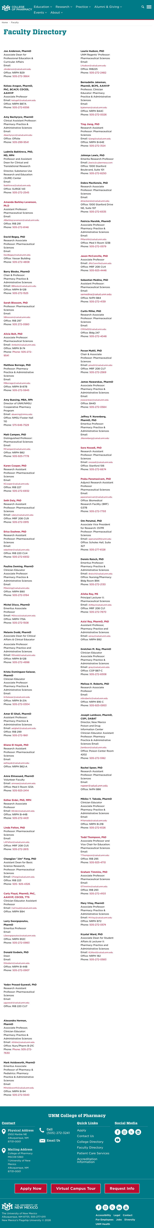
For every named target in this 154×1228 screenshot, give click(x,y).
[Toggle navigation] (149, 7)
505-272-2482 (97, 72)
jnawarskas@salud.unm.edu (95, 400)
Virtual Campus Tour (76, 1188)
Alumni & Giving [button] (108, 7)
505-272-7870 (97, 612)
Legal (117, 1215)
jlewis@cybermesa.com (100, 162)
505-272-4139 (97, 301)
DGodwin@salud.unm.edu (16, 963)
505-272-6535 (97, 211)
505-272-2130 (97, 584)
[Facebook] (118, 1132)
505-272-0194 (20, 595)
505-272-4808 (21, 262)
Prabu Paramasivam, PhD (96, 479)
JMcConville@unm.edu (99, 263)
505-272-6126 (97, 827)
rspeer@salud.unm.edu (94, 785)
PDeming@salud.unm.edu (16, 588)
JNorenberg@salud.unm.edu (95, 438)
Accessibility (103, 1215)
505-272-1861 (20, 735)
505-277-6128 (97, 549)
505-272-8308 (97, 674)
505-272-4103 (97, 893)
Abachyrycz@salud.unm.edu (18, 135)
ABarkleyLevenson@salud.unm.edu (21, 220)
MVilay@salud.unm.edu (100, 917)
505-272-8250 (97, 173)
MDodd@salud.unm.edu (23, 655)
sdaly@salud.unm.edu (22, 515)
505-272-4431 (20, 818)
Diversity (129, 1219)
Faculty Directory (90, 1147)
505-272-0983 (20, 942)
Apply (81, 1130)
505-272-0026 (98, 114)
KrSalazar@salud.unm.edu (17, 697)
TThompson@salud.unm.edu (95, 855)
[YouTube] (118, 1140)
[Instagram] (124, 1132)
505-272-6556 (20, 107)
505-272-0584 (97, 407)
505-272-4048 (98, 336)
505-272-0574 (97, 924)
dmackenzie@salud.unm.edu (95, 201)
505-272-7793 (97, 511)
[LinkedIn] (138, 1132)
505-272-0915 (20, 522)
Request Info (122, 1188)
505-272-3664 (20, 76)
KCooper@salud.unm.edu (16, 484)
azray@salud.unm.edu (99, 636)
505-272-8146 (20, 227)
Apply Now (31, 1188)
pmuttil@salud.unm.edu (100, 365)
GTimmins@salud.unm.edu (94, 886)
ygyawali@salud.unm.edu (16, 1003)
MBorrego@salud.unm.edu (17, 383)
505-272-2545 (20, 192)
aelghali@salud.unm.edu (23, 728)
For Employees (104, 1219)
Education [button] (43, 7)
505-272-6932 (20, 491)
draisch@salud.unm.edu (100, 573)
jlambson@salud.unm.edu (93, 747)
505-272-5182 (97, 758)
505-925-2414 (20, 790)
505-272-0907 (20, 970)
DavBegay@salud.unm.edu (17, 255)
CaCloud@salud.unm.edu (24, 908)
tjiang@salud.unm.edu (99, 138)
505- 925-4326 (21, 884)
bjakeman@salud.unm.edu (94, 107)
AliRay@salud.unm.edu (100, 605)
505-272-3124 (97, 145)
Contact (127, 1215)
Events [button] (40, 12)
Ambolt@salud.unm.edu (23, 345)
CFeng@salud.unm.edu (23, 877)
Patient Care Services (93, 1153)
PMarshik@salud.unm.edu (93, 239)
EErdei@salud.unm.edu (23, 811)
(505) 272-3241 (58, 1133)
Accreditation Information (87, 1160)
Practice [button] (83, 7)
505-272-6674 (97, 469)
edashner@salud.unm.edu (16, 550)
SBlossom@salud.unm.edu (17, 317)
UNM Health (103, 1224)
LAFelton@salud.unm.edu (16, 842)
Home (5, 22)
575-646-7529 (20, 425)
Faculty (15, 22)
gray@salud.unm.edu (98, 667)
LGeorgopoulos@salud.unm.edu (20, 935)
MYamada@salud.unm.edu (94, 820)
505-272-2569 (97, 372)
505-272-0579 (97, 246)
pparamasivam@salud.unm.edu (96, 497)
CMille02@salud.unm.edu (93, 329)
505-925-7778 (20, 456)
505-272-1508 (20, 622)
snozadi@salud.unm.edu (100, 462)
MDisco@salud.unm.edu (23, 615)
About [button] (56, 12)
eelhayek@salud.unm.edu (16, 763)
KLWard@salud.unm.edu (100, 952)
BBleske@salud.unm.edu (23, 286)
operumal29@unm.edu (99, 539)
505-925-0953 (97, 705)
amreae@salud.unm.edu (23, 783)
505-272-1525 (20, 293)
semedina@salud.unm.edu (96, 294)
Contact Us (85, 1136)
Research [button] (64, 7)
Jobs (119, 1219)
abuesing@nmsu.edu (21, 414)
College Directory (90, 1141)
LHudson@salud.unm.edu (93, 65)
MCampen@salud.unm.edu (17, 449)
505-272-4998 (20, 662)
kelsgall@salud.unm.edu (23, 100)
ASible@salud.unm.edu (23, 1042)
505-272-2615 (20, 849)
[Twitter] (131, 1132)
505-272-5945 (20, 390)
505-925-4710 (97, 862)
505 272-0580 (20, 324)
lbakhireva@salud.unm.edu (17, 185)
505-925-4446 (98, 270)
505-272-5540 (20, 1095)
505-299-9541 (20, 142)
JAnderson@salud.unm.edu (17, 69)
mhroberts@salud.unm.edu (94, 698)
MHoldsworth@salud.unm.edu (19, 1088)
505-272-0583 (97, 959)
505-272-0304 (21, 704)
